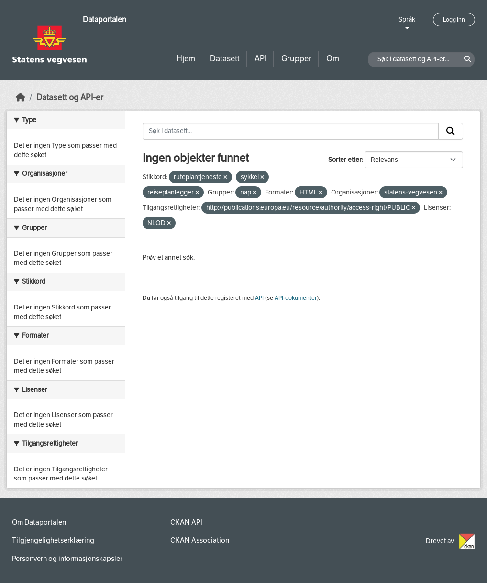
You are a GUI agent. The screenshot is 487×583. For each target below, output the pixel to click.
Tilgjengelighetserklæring (53, 540)
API (260, 59)
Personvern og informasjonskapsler (67, 558)
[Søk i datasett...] (291, 131)
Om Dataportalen (39, 522)
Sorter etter (345, 160)
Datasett (225, 59)
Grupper (296, 59)
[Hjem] (20, 97)
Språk (406, 19)
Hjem (186, 59)
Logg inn (454, 19)
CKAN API (186, 522)
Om (332, 59)
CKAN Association (199, 540)
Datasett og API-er (69, 97)
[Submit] (450, 131)
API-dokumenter (296, 298)
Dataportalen (104, 19)
